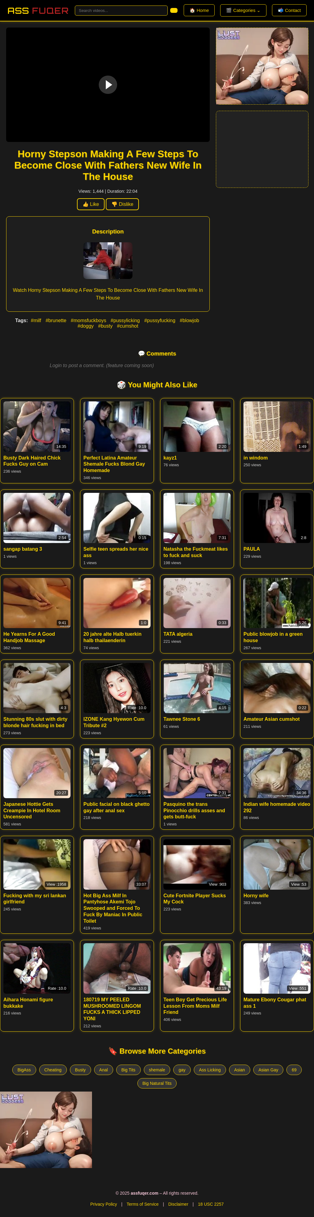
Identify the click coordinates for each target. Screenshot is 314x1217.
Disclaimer (178, 1204)
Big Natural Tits (157, 1083)
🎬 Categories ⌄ (243, 10)
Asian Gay (268, 1069)
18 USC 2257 (211, 1204)
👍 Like (90, 204)
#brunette (57, 320)
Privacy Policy (103, 1204)
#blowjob (189, 320)
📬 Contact (289, 10)
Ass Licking (210, 1069)
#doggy (86, 326)
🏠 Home (199, 10)
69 (294, 1069)
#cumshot (127, 326)
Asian (239, 1069)
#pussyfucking (160, 320)
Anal (103, 1069)
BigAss (24, 1069)
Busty (80, 1069)
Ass (38, 10)
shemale (157, 1069)
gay (182, 1069)
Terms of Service (143, 1204)
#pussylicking (126, 320)
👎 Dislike (122, 204)
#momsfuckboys (89, 320)
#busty (106, 326)
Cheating (53, 1069)
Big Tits (128, 1069)
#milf (36, 320)
